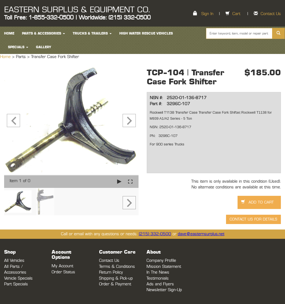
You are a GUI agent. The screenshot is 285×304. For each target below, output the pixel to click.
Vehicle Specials (18, 278)
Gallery (43, 47)
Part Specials (16, 284)
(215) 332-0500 (155, 234)
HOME (9, 33)
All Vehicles (14, 261)
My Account (62, 266)
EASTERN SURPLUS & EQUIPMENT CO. (77, 10)
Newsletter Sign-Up (164, 290)
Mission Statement (163, 267)
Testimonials (157, 278)
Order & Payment (115, 284)
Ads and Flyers (160, 284)
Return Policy (111, 272)
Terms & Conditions (117, 267)
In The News (157, 272)
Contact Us (271, 14)
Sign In (207, 14)
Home (6, 57)
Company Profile (161, 261)
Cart (236, 14)
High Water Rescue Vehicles (146, 33)
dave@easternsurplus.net (201, 234)
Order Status (63, 272)
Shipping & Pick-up (116, 278)
